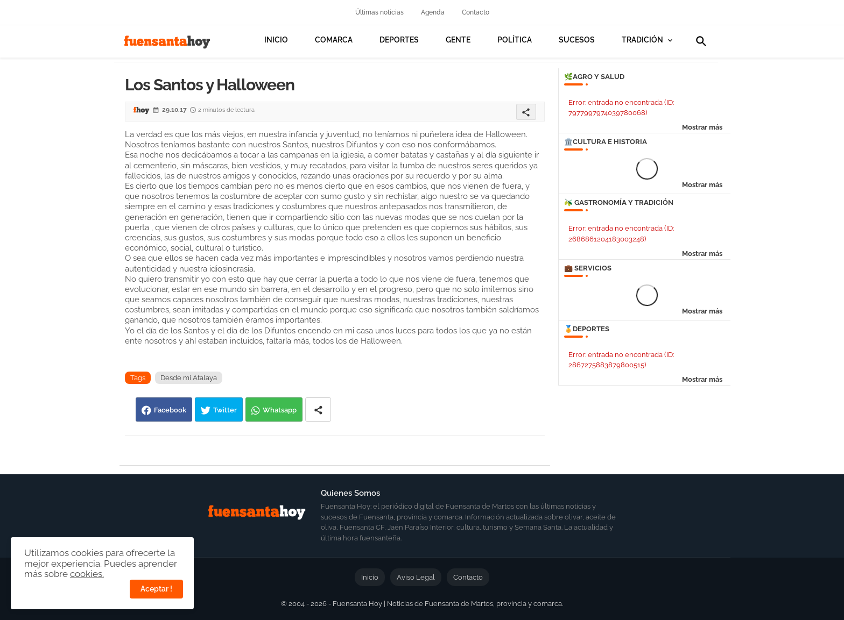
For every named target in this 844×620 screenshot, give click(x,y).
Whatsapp (280, 410)
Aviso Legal (416, 577)
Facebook (170, 410)
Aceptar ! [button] (156, 589)
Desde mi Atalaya (188, 378)
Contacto (475, 12)
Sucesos (577, 39)
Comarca (334, 39)
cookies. (87, 573)
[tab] (276, 48)
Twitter (225, 410)
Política (514, 39)
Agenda (433, 12)
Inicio (276, 39)
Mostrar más (702, 127)
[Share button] (318, 409)
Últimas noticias (379, 12)
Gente (458, 39)
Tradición (642, 39)
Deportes (399, 39)
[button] (701, 41)
